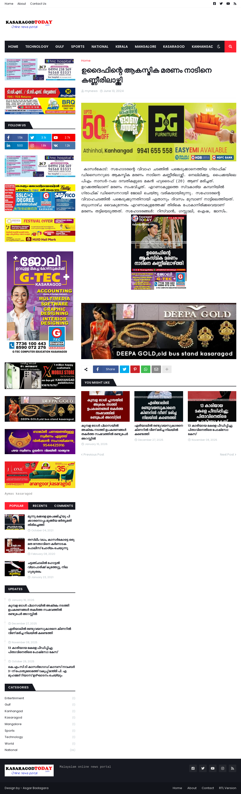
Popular (16, 506)
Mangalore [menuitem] (145, 46)
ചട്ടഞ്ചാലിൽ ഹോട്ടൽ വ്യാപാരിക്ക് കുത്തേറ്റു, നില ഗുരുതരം (48, 567)
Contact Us (38, 4)
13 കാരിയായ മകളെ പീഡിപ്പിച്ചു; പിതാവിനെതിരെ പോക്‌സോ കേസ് (210, 430)
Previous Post (94, 454)
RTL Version (227, 788)
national (40, 750)
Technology (40, 737)
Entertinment (40, 698)
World (40, 743)
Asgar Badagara (35, 788)
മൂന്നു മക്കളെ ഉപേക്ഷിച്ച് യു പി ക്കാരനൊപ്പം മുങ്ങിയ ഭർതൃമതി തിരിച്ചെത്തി (50, 520)
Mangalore (40, 724)
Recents (40, 506)
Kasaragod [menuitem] (174, 46)
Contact (208, 788)
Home (9, 4)
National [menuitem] (100, 46)
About (21, 4)
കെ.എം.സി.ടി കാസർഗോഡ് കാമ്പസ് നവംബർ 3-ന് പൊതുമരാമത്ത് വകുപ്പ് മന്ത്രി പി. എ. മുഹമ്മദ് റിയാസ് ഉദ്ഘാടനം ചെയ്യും (41, 671)
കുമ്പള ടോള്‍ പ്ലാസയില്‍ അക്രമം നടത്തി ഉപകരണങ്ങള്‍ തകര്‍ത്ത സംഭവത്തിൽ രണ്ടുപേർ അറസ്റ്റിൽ (104, 432)
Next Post (227, 454)
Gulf (40, 704)
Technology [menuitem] (36, 46)
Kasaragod (40, 717)
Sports (40, 730)
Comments (63, 506)
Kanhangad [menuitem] (202, 46)
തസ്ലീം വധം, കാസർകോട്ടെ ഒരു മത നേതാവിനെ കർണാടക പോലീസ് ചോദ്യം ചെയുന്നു (51, 544)
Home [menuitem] (13, 46)
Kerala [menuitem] (122, 46)
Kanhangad (40, 711)
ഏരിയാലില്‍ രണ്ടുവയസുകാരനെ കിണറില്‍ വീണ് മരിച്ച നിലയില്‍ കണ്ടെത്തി (158, 430)
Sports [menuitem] (77, 46)
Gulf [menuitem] (59, 46)
